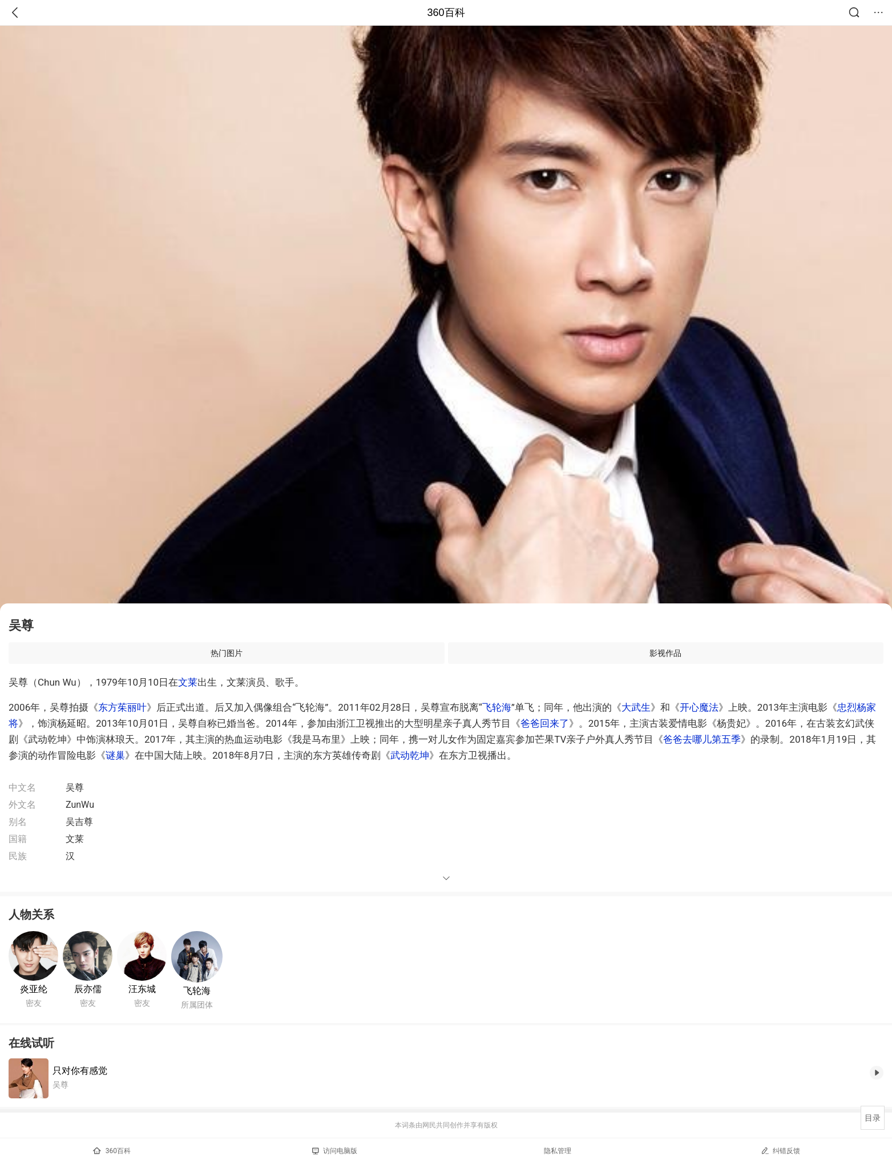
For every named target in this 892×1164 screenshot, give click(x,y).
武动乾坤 (409, 755)
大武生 (636, 707)
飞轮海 (496, 707)
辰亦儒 (88, 989)
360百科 (446, 12)
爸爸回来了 (544, 723)
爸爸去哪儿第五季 (702, 739)
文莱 (187, 682)
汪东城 (142, 989)
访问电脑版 (334, 1151)
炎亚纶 (33, 989)
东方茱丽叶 (122, 707)
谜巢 (115, 755)
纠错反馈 (780, 1150)
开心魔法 (699, 707)
